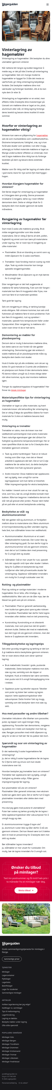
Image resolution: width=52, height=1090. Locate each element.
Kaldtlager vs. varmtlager (12, 1008)
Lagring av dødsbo (9, 1018)
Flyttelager (6, 979)
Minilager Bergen (9, 1040)
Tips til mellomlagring (11, 1011)
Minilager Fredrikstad (10, 1061)
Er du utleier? (23, 1083)
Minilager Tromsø (9, 1054)
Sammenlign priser (12, 959)
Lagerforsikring (8, 1015)
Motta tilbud (25, 890)
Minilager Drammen (10, 1047)
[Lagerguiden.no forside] (10, 4)
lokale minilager (18, 390)
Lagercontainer (8, 975)
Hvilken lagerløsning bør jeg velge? (16, 1004)
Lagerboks (6, 982)
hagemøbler (41, 135)
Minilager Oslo (8, 1037)
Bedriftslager (7, 986)
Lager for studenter (10, 989)
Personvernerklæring (9, 1083)
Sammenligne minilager (11, 993)
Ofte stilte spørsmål (10, 1025)
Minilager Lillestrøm (10, 1058)
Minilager (6, 972)
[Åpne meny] (47, 4)
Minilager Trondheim (10, 1044)
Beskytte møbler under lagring (14, 1022)
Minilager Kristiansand (11, 1051)
